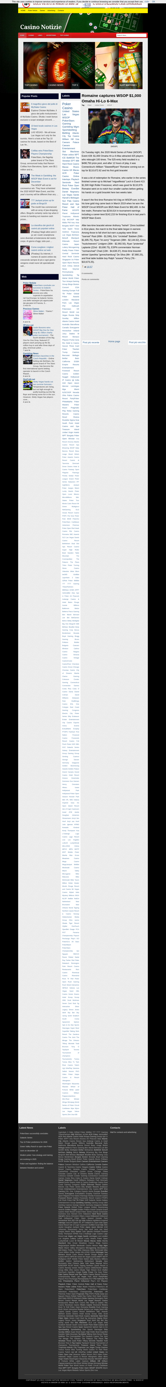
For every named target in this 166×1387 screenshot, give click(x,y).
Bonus (76, 630)
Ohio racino (74, 920)
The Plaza (74, 562)
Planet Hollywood (70, 213)
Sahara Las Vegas (91, 1309)
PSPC (64, 516)
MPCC (64, 849)
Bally (77, 448)
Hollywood (75, 377)
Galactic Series (73, 747)
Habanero (71, 482)
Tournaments (67, 1059)
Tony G (75, 1047)
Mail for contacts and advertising (123, 1132)
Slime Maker (38, 311)
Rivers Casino (86, 1305)
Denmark (75, 463)
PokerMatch (66, 945)
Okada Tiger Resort (70, 923)
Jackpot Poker (79, 1227)
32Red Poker (67, 581)
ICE (64, 158)
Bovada (76, 633)
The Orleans (74, 1040)
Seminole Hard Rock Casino (78, 1316)
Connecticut (74, 682)
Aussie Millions (70, 605)
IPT (78, 482)
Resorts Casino (70, 414)
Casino (31, 35)
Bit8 (77, 624)
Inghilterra (66, 485)
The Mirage (63, 1338)
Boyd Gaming (67, 636)
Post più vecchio (137, 342)
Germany (65, 763)
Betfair (65, 358)
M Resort (79, 1241)
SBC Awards (74, 534)
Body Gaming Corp (100, 1155)
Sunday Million (70, 318)
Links (40, 35)
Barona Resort (68, 451)
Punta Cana (74, 340)
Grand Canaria (68, 772)
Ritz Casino (74, 531)
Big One (65, 624)
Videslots (65, 571)
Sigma (72, 420)
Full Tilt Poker (78, 1200)
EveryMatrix (66, 729)
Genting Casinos (70, 756)
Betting (66, 133)
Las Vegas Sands (70, 195)
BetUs (64, 621)
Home (22, 35)
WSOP (109, 105)
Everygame (74, 328)
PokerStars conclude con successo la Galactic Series (44, 287)
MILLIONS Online (70, 846)
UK (70, 170)
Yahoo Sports (84, 1370)
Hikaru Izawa (70, 787)
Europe (72, 290)
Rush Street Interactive (70, 985)
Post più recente (91, 342)
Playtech (75, 179)
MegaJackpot (67, 864)
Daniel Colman (101, 1178)
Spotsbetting (67, 275)
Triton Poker (67, 565)
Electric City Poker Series (69, 1187)
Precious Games (31, 309)
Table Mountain (71, 1334)
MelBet (76, 864)
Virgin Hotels (73, 432)
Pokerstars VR (70, 309)
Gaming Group (73, 753)
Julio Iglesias (67, 824)
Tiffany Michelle (68, 1044)
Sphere (76, 1022)
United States (99, 105)
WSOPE (75, 210)
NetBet (70, 899)
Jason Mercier (97, 1227)
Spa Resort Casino (70, 547)
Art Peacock (74, 596)
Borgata (65, 226)
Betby (69, 621)
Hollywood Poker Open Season (79, 1218)
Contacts (61, 10)
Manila (64, 855)
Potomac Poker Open (67, 1294)
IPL (67, 800)
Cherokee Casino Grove (81, 1171)
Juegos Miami (73, 488)
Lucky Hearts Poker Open (96, 1238)
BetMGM (71, 158)
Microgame (66, 874)
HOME (23, 10)
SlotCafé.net (29, 379)
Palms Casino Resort (91, 1274)
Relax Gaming (73, 411)
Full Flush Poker (65, 1200)
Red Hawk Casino (100, 1296)
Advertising (51, 10)
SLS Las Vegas (68, 537)
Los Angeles (73, 840)
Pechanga (66, 939)
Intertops (66, 179)
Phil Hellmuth (70, 306)
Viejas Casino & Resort (77, 1357)
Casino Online (70, 176)
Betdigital (75, 621)
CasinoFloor (66, 664)
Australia (65, 324)
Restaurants (66, 969)
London (65, 300)
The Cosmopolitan (73, 1336)
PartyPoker (74, 398)
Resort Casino (73, 966)
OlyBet (64, 926)
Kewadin (65, 827)
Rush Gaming (73, 982)
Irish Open (67, 383)
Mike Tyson (74, 880)
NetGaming (66, 510)
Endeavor (75, 716)
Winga (64, 1102)
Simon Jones (74, 1010)
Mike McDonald (96, 1250)
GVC (64, 747)
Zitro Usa (70, 1114)
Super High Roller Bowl (90, 1332)
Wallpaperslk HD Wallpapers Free (114, 1380)
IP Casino (66, 380)
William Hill (68, 139)
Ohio (64, 395)
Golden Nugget (71, 1209)
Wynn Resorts (73, 263)
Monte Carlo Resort (69, 504)
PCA (77, 929)
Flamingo (75, 473)
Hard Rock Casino (70, 164)
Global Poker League (80, 1207)
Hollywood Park (70, 790)
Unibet (65, 432)
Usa (77, 139)
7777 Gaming (73, 584)
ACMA (72, 590)
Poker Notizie (32, 10)
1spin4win (66, 578)
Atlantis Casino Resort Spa (74, 1141)
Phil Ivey (71, 223)
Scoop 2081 (97, 1314)
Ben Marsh (66, 615)
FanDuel (72, 732)
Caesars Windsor (72, 1164)
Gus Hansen (74, 781)
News (64, 269)
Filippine (65, 473)
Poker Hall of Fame (93, 1284)
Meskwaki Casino (70, 868)
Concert (65, 287)
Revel (64, 417)
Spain (70, 229)
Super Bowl (74, 1028)
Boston (76, 284)
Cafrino (76, 649)
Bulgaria (65, 645)
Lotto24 (65, 843)
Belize (77, 608)
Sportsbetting (69, 130)
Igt (73, 380)
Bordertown (66, 633)
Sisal (73, 544)
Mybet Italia (74, 892)
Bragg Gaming (64, 1159)
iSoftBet (76, 574)
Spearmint (66, 1022)
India (77, 380)
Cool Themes (76, 1380)
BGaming (65, 448)
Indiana (76, 800)
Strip (77, 315)
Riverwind (75, 976)
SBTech (65, 988)
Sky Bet (71, 1013)
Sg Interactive (90, 1318)
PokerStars (68, 120)
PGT (64, 932)
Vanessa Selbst (79, 1354)
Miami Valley (70, 871)
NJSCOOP (66, 392)
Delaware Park (93, 1180)
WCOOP (70, 220)
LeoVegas (75, 386)
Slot (77, 544)
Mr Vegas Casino (90, 1257)
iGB (76, 1114)
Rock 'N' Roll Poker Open (69, 1307)
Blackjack (75, 238)
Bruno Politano (101, 1159)
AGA (64, 266)
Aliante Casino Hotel (70, 321)
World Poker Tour (65, 1365)
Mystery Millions (68, 895)
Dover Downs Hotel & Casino (76, 1182)
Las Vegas (70, 114)
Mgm (76, 126)
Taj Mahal (82, 1334)
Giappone (75, 763)
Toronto (76, 1050)
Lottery (65, 247)
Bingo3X (72, 624)
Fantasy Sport (73, 469)
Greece (65, 778)
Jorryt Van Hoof (86, 1229)
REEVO (76, 954)
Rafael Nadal (73, 957)
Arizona (70, 442)
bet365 (64, 574)
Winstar (71, 439)
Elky (69, 716)
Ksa (77, 831)
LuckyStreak (74, 843)
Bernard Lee (99, 1148)
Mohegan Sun (102, 1252)
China (69, 266)
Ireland (76, 331)
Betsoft (65, 238)
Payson (76, 936)
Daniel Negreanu (70, 192)
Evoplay (76, 729)
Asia (77, 223)
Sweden (71, 553)
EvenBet (75, 188)
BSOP (72, 448)
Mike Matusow (84, 1250)
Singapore (66, 260)
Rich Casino (80, 1303)
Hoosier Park (74, 797)
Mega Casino (70, 861)
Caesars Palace (70, 142)
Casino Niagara (70, 652)
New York (84, 1263)
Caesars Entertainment (91, 1161)
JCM (70, 812)
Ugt (63, 1068)
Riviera (76, 417)
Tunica (76, 1059)
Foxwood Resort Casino (68, 1198)
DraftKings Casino (96, 1182)
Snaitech (76, 1016)
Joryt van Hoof (73, 821)
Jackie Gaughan (65, 1227)
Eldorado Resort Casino (97, 1185)
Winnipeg (70, 1102)
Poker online (68, 155)
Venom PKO (74, 1071)
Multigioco (75, 507)
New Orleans (73, 1263)
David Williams (80, 1180)
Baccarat (66, 355)
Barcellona (74, 324)
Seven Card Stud (69, 1003)
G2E (73, 744)
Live (63, 840)
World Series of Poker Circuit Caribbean (70, 1105)
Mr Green (78, 1257)
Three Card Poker (74, 1341)
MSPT (72, 226)
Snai (77, 420)
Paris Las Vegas (70, 303)
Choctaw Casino (68, 670)
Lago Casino (97, 1234)
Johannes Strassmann (67, 1229)
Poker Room (82, 1287)
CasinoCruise (67, 661)
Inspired (65, 803)
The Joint (71, 1037)
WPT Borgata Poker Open (78, 1368)
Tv (74, 1062)
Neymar (76, 269)
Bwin (77, 358)
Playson (65, 340)
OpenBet (65, 929)
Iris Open (95, 1223)
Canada (65, 328)
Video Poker (67, 1074)
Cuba (75, 689)
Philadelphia (67, 402)
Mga (64, 389)
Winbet (76, 1099)
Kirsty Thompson (68, 831)
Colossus (65, 679)
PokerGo (76, 519)
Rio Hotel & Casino (70, 343)
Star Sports (75, 1025)
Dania (71, 692)
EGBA (76, 361)
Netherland (66, 901)
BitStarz (65, 627)
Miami (76, 389)
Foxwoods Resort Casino (90, 1198)
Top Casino (64, 35)
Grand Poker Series (84, 1212)
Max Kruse (74, 855)
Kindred (76, 827)
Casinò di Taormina (66, 1167)
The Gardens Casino (90, 1336)
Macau (76, 170)
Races (64, 957)
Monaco (75, 337)
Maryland (75, 300)
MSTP (77, 849)
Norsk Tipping (74, 908)
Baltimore (65, 608)
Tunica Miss (67, 1062)
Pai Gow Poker (73, 516)
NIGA (77, 895)
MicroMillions (67, 497)
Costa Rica (66, 689)
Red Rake (75, 960)
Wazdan (65, 1087)
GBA (77, 744)
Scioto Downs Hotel (75, 1314)
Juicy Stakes (68, 334)
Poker (90, 105)
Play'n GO (75, 939)
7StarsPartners (67, 587)
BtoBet (76, 642)
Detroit (76, 266)
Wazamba (75, 1084)
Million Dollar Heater (70, 883)
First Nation (75, 1196)
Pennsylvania (67, 272)
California (66, 361)
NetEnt (76, 899)
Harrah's (66, 198)
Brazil (71, 454)
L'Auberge (66, 834)
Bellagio (75, 355)
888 (77, 161)
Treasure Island (70, 429)
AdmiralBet (66, 593)
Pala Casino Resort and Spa (70, 1274)
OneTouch (75, 926)
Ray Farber (66, 960)
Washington (66, 1084)
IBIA (63, 800)
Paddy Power (68, 250)
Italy (77, 220)
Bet (68, 618)
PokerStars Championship (80, 1292)
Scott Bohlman (73, 1000)
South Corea (70, 1019)
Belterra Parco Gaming (70, 611)
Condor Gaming (80, 1176)
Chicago (76, 667)
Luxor (70, 494)
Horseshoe (66, 331)
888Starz (65, 590)
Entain (64, 719)
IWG (71, 800)
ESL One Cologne (73, 1191)
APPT (77, 590)
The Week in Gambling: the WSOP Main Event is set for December (44, 178)
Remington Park (101, 1298)
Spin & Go (66, 1025)
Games (42, 10)
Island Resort (73, 806)
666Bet (76, 581)
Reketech (65, 963)
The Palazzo (87, 1338)
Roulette (65, 420)
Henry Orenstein (70, 784)
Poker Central (78, 1284)
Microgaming (73, 247)
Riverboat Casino (72, 1305)
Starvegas (66, 1028)
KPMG (76, 824)
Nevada (76, 392)
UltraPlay (68, 1068)
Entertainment (68, 368)
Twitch (76, 1065)
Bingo (70, 284)
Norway (76, 914)
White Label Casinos (78, 1361)
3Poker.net (28, 325)
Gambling (67, 126)
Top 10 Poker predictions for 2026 (33, 1142)
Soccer (65, 346)
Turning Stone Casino (85, 1350)
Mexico (76, 494)
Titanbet (75, 349)
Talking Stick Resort (94, 1334)
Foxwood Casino (101, 1196)
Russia (71, 315)
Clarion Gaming (70, 676)
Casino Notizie (41, 27)
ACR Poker (70, 173)
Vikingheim (66, 1081)
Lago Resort (74, 837)
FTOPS (65, 732)
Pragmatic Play (82, 1294)
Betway (65, 188)
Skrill (64, 1013)
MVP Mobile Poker (70, 852)
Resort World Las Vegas (82, 1300)
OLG (77, 510)
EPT (73, 161)
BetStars (75, 235)
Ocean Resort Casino (70, 513)
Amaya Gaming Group (93, 1136)
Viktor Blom (74, 571)
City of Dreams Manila (83, 1174)
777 (63, 584)
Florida (64, 476)
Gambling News (31, 353)
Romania (65, 534)
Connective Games (70, 686)
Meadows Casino (70, 858)
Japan (76, 244)
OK (153, 2)
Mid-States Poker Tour (67, 1250)
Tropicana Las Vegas (86, 1347)
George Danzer (70, 760)
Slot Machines (70, 151)
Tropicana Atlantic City (67, 1347)
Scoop (70, 997)
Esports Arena (87, 1191)
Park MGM (66, 519)
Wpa (72, 1108)
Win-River (66, 1099)
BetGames (75, 618)
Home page (114, 341)
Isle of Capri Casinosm (70, 809)
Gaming (66, 123)
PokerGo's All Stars (70, 942)
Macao (65, 167)
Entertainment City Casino (88, 1189)
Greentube (75, 778)
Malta (64, 223)
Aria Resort (74, 1139)
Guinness (65, 781)
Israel (64, 812)
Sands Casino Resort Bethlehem (70, 541)
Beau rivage (96, 1145)
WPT (77, 155)
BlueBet (72, 627)
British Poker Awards (85, 1159)
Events (76, 726)
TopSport (65, 1050)
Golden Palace (73, 769)
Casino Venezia (70, 655)
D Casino (85, 1178)
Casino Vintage (70, 658)
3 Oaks (75, 578)
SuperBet (65, 1031)
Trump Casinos (70, 352)
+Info (146, 2)
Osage (72, 929)
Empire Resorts (70, 365)
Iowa (72, 803)
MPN (71, 849)
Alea (73, 593)
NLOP (64, 899)
